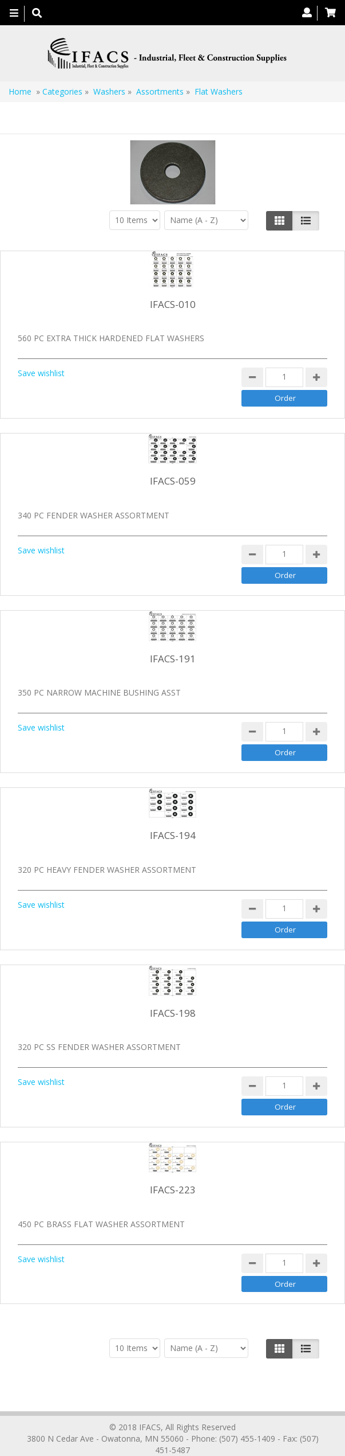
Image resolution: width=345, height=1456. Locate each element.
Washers (109, 91)
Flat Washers (219, 91)
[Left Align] (279, 221)
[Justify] (305, 221)
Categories (62, 91)
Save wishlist (41, 373)
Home (20, 91)
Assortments (160, 91)
